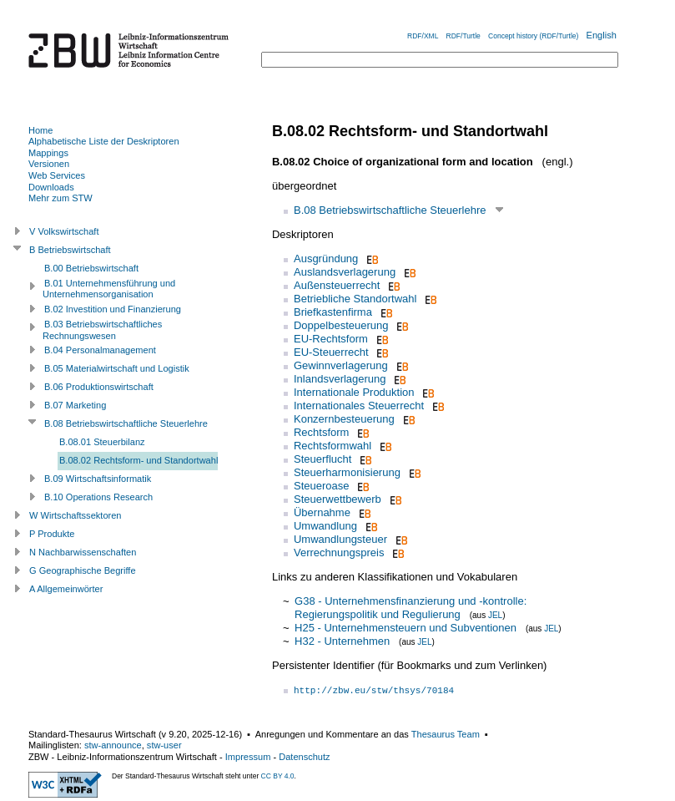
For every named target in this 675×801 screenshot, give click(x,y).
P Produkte (51, 534)
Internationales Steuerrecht (359, 405)
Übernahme (322, 512)
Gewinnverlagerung (341, 365)
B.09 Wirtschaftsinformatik (97, 479)
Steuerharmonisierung (347, 472)
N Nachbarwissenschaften (82, 552)
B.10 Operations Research (98, 497)
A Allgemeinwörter (66, 589)
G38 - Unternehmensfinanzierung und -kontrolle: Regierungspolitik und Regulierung (410, 608)
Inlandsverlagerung (340, 379)
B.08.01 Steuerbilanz (102, 442)
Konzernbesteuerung (344, 419)
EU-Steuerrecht (331, 352)
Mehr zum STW (60, 198)
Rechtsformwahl (332, 445)
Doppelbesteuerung (341, 325)
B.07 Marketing (75, 405)
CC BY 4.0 (278, 776)
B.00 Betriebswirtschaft (91, 268)
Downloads (51, 187)
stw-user (164, 745)
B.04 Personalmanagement (100, 350)
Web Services (56, 175)
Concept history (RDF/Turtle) (533, 36)
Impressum (248, 757)
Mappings (48, 153)
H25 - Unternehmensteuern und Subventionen (405, 627)
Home (40, 130)
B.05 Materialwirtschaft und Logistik (116, 368)
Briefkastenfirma (333, 312)
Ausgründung (326, 258)
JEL (495, 615)
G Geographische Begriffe (82, 570)
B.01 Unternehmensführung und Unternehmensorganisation (109, 289)
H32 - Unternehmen (342, 641)
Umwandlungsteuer (340, 539)
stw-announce (113, 745)
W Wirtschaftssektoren (75, 515)
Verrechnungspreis (339, 552)
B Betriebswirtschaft (70, 250)
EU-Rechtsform (331, 338)
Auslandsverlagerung (344, 272)
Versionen (48, 164)
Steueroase (322, 485)
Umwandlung (325, 526)
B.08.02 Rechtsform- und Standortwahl (138, 460)
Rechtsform (321, 432)
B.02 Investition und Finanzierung (112, 309)
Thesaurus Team (445, 734)
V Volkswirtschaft (64, 231)
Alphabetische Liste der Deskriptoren (103, 141)
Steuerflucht (322, 459)
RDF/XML (422, 36)
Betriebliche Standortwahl (355, 298)
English (602, 35)
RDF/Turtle (463, 36)
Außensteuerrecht (337, 285)
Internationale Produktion (354, 392)
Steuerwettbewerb (337, 499)
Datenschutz (304, 757)
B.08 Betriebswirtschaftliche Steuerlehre (390, 210)
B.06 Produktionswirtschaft (99, 387)
